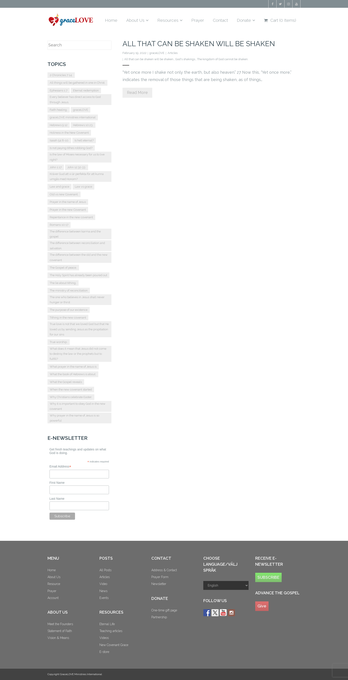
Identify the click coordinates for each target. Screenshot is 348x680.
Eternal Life (107, 624)
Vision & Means (58, 638)
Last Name (57, 498)
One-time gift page (164, 610)
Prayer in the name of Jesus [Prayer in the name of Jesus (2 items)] (68, 202)
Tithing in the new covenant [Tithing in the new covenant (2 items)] (68, 317)
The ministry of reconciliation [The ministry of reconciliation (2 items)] (69, 290)
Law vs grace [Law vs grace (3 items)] (83, 186)
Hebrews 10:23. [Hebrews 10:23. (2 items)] (83, 125)
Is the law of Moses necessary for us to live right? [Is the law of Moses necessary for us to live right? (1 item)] (77, 157)
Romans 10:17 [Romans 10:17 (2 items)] (59, 224)
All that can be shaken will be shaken (199, 44)
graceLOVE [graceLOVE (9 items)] (80, 109)
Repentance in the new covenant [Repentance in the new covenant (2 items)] (71, 217)
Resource (53, 584)
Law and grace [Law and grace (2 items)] (59, 186)
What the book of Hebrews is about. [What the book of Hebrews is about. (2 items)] (73, 374)
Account (53, 598)
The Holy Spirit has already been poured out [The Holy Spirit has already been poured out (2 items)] (78, 275)
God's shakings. (185, 59)
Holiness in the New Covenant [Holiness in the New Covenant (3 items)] (69, 132)
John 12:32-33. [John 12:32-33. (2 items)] (76, 167)
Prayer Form (159, 577)
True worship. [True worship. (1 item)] (58, 342)
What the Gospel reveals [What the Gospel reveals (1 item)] (66, 382)
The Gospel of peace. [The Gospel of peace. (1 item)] (63, 267)
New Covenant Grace (113, 645)
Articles (173, 53)
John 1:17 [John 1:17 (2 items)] (56, 167)
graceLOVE (156, 53)
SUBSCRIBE (268, 577)
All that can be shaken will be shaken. (149, 59)
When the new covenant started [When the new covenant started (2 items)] (71, 389)
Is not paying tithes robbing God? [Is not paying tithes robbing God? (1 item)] (71, 148)
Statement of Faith (59, 631)
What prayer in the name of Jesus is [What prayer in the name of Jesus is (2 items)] (73, 366)
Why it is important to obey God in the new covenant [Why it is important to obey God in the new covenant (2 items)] (77, 406)
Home (51, 570)
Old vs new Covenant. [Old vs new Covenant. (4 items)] (64, 194)
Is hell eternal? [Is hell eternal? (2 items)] (84, 140)
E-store (104, 652)
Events (104, 598)
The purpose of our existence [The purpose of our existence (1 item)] (68, 309)
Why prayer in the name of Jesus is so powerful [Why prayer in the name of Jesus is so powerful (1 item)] (74, 418)
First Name (57, 482)
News (103, 591)
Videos (104, 638)
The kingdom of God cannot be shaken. (222, 59)
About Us (53, 577)
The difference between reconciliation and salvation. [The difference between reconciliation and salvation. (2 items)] (77, 245)
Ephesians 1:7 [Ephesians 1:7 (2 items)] (58, 90)
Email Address (60, 466)
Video (103, 584)
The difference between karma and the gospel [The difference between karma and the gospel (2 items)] (75, 234)
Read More (137, 92)
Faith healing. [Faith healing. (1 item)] (58, 109)
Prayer (51, 591)
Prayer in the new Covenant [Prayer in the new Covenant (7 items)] (68, 209)
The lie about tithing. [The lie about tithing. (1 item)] (63, 283)
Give (261, 606)
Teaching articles (110, 631)
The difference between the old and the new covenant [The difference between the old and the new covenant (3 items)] (79, 257)
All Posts (105, 570)
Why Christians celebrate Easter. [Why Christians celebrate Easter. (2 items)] (71, 397)
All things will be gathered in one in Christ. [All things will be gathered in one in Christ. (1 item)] (77, 82)
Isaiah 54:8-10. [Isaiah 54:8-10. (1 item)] (59, 140)
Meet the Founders (60, 624)
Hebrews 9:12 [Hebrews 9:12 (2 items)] (58, 125)
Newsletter (158, 584)
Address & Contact (164, 570)
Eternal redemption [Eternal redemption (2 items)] (86, 90)
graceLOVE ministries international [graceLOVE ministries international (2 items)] (73, 117)
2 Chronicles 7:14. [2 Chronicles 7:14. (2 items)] (61, 75)
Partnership (159, 617)
